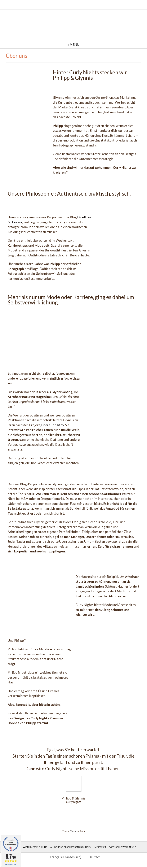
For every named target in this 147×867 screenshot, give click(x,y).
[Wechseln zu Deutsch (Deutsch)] (92, 857)
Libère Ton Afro (52, 425)
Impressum (100, 847)
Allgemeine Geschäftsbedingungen (70, 847)
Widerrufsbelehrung (35, 847)
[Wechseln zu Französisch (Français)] (64, 857)
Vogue (73, 831)
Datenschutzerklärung (122, 847)
